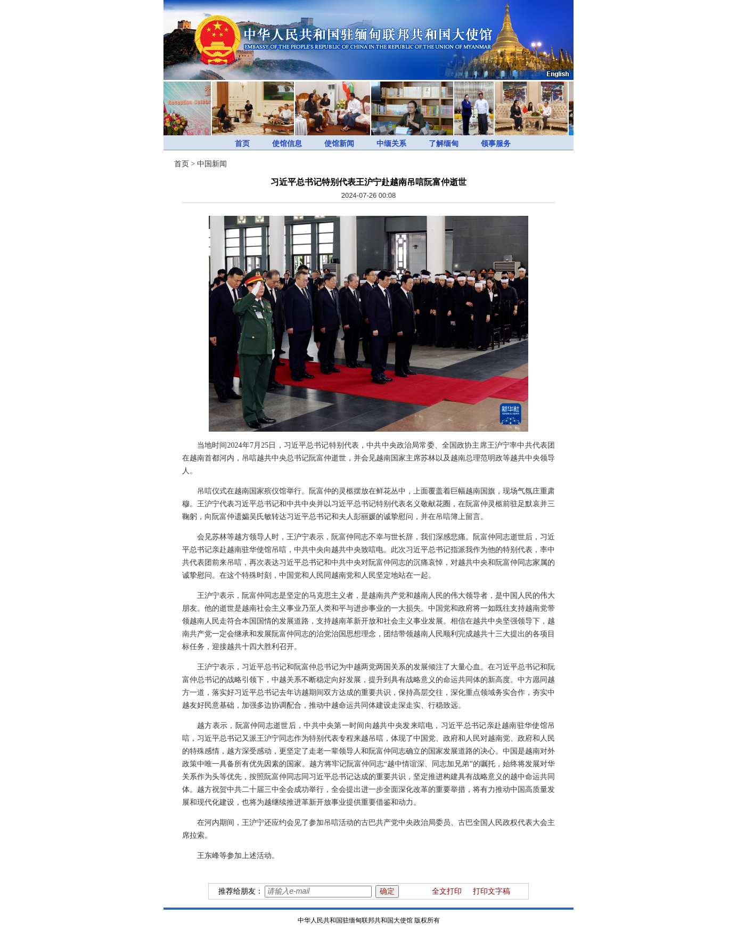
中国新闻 (212, 164)
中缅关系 (391, 144)
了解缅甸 (443, 144)
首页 (242, 144)
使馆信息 (287, 144)
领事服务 (496, 144)
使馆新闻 (339, 144)
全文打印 (447, 891)
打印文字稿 (491, 891)
